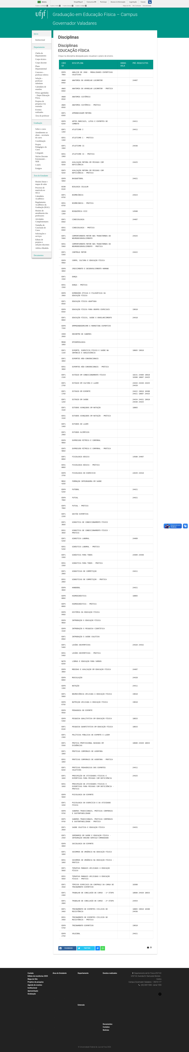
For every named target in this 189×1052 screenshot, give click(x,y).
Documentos (107, 1024)
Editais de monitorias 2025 (38, 976)
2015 (105, 1008)
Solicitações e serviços (61, 1008)
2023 (105, 986)
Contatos (106, 1027)
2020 (105, 992)
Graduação (32, 994)
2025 (105, 1021)
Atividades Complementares (62, 998)
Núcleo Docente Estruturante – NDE (39, 1013)
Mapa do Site (127, 6)
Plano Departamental (85, 986)
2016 (105, 1005)
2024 (105, 1018)
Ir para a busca (68, 6)
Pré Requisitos (33, 1019)
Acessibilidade (147, 6)
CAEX (30, 1022)
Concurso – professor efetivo (87, 992)
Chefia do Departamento (86, 976)
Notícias (106, 1030)
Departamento (83, 973)
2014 (105, 1014)
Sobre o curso (33, 1006)
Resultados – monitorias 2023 (63, 1027)
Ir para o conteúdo (41, 6)
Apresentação (33, 991)
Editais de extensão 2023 (61, 1037)
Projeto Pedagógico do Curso (37, 1010)
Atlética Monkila (59, 1040)
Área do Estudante (60, 973)
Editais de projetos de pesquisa (63, 1034)
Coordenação (33, 1003)
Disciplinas (32, 1029)
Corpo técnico (83, 979)
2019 (105, 995)
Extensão (81, 1005)
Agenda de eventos (35, 985)
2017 (105, 1002)
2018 (105, 998)
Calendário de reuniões (86, 1002)
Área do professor (84, 989)
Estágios (31, 1026)
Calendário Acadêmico (61, 979)
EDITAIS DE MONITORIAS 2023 (63, 1024)
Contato (31, 973)
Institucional (32, 988)
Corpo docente (83, 982)
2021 (105, 989)
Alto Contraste (136, 6)
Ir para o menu (55, 6)
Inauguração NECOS (110, 1011)
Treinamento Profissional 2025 (63, 1030)
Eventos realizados (110, 973)
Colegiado (32, 1016)
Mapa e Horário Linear (60, 982)
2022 (105, 976)
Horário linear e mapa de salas (63, 976)
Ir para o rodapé (81, 6)
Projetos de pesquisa (36, 982)
